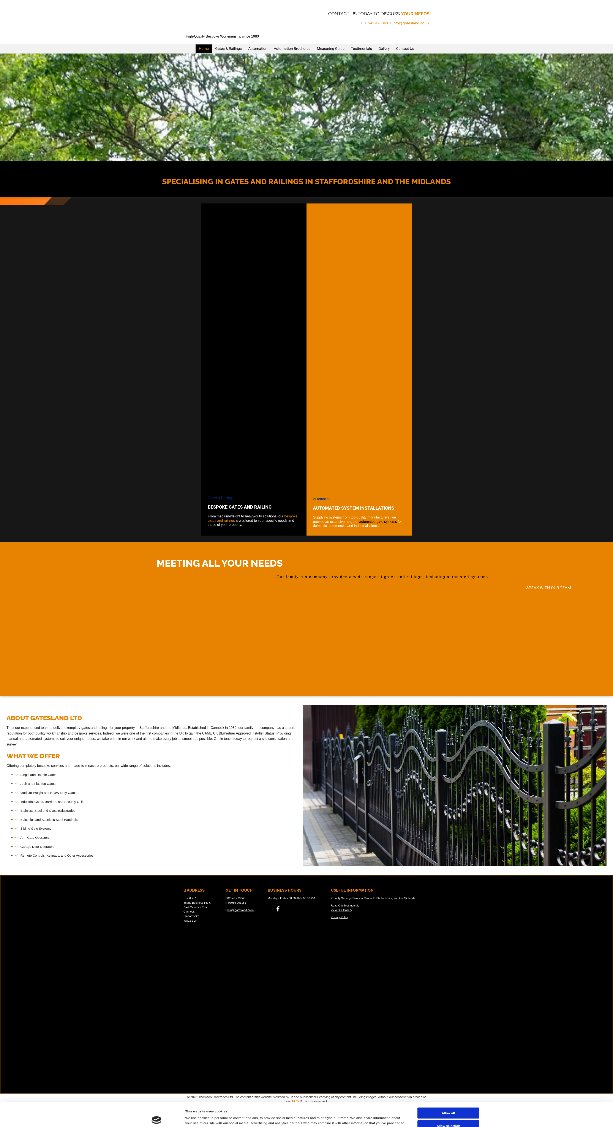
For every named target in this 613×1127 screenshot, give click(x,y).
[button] (548, 587)
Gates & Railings (228, 48)
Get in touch (223, 739)
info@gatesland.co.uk (411, 23)
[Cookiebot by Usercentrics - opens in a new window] (156, 1118)
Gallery (384, 48)
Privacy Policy (339, 917)
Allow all (448, 1089)
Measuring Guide (330, 48)
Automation (257, 48)
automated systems (40, 739)
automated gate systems (378, 521)
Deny (448, 1114)
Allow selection (448, 1102)
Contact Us (405, 48)
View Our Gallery (341, 910)
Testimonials (361, 48)
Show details (355, 1118)
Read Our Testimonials (345, 905)
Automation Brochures (292, 48)
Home (204, 48)
